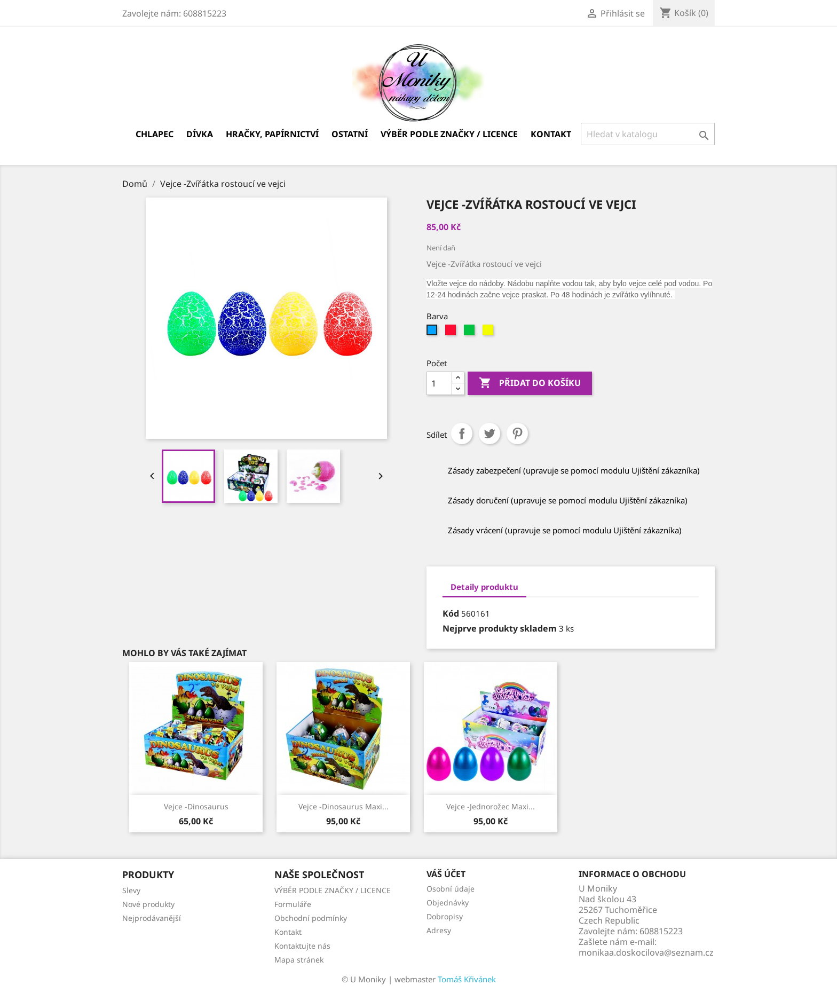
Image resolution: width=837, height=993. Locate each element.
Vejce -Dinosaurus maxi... (343, 806)
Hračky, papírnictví (272, 134)
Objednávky (448, 902)
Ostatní (349, 134)
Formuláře (292, 904)
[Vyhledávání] (648, 134)
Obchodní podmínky (310, 918)
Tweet (489, 433)
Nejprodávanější (151, 918)
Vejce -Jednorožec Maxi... (490, 806)
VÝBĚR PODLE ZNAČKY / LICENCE (449, 134)
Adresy (439, 930)
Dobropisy (445, 916)
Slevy (131, 890)
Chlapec (154, 134)
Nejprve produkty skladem (500, 628)
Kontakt (551, 134)
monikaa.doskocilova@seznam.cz (646, 952)
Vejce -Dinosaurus (196, 806)
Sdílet (461, 433)
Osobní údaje (451, 889)
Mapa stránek (298, 960)
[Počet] (439, 383)
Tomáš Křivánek (467, 979)
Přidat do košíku (530, 383)
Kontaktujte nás (302, 946)
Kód (451, 613)
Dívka (199, 134)
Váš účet (446, 874)
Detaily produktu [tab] (484, 586)
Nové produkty (148, 904)
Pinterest (517, 433)
